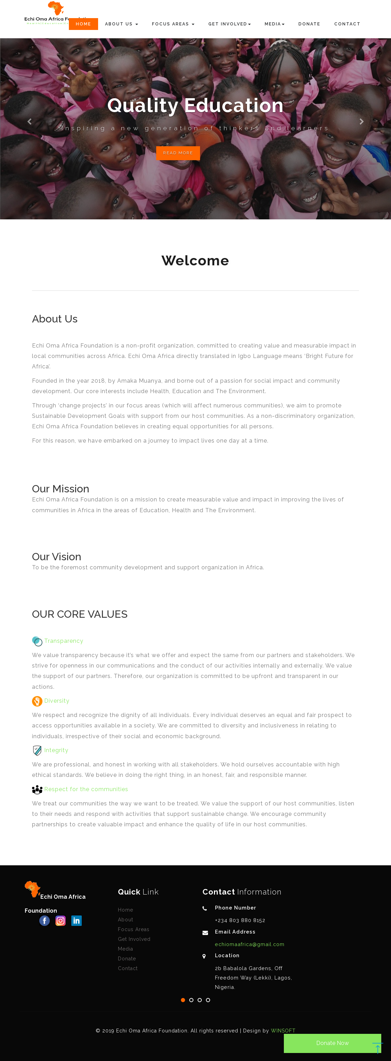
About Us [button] (121, 24)
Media (125, 949)
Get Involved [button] (229, 24)
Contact (347, 24)
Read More (178, 152)
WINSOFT (283, 1030)
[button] (29, 109)
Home (83, 24)
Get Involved (134, 939)
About (125, 919)
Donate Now (332, 1043)
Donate (309, 24)
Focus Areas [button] (173, 24)
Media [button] (275, 24)
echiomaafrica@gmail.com (250, 944)
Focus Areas (134, 929)
